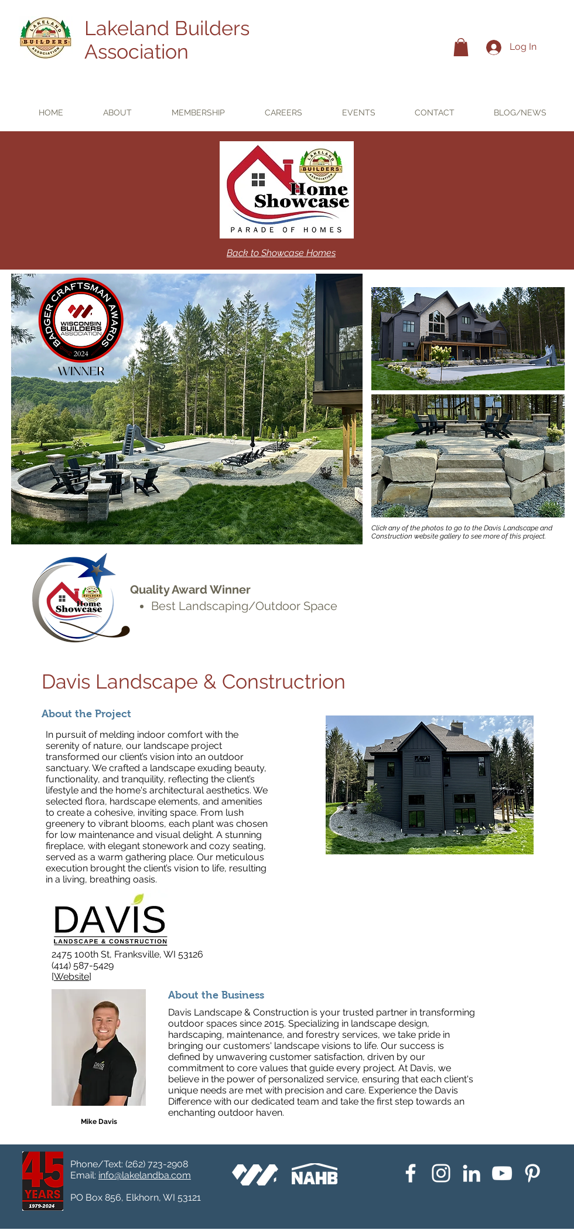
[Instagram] (441, 1173)
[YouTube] (502, 1173)
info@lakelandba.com (144, 1175)
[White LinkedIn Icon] (471, 1173)
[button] (461, 47)
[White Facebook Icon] (410, 1173)
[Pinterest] (532, 1173)
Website (71, 976)
